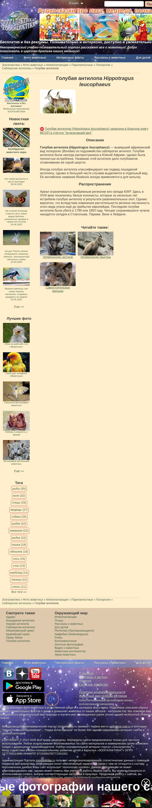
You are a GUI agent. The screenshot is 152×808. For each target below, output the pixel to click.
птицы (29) (19, 502)
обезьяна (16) (19, 551)
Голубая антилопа (18, 640)
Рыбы (58, 637)
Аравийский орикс (18, 634)
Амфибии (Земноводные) (71, 634)
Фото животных (35, 57)
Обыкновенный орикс (20, 630)
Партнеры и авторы (93, 677)
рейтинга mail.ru (120, 726)
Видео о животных (67, 647)
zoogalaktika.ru (45, 760)
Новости (85, 681)
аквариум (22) (19, 530)
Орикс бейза (14, 637)
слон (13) (19, 565)
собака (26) (18, 516)
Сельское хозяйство (93, 684)
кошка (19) (19, 544)
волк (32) (19, 495)
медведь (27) (19, 509)
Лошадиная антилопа (20, 620)
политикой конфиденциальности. (99, 777)
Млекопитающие (66, 616)
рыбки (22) (19, 523)
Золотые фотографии (69, 644)
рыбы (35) (19, 488)
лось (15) (19, 558)
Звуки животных (65, 654)
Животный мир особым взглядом (103, 696)
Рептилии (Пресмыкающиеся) (74, 630)
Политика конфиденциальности (102, 692)
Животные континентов (70, 651)
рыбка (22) (19, 537)
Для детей (143, 57)
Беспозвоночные (66, 640)
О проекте (86, 673)
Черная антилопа (17, 623)
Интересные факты (70, 57)
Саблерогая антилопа (20, 627)
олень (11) (19, 586)
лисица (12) (19, 579)
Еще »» (19, 306)
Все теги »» (19, 591)
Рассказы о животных (109, 57)
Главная (7, 57)
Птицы (59, 620)
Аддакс (10, 616)
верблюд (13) (19, 572)
